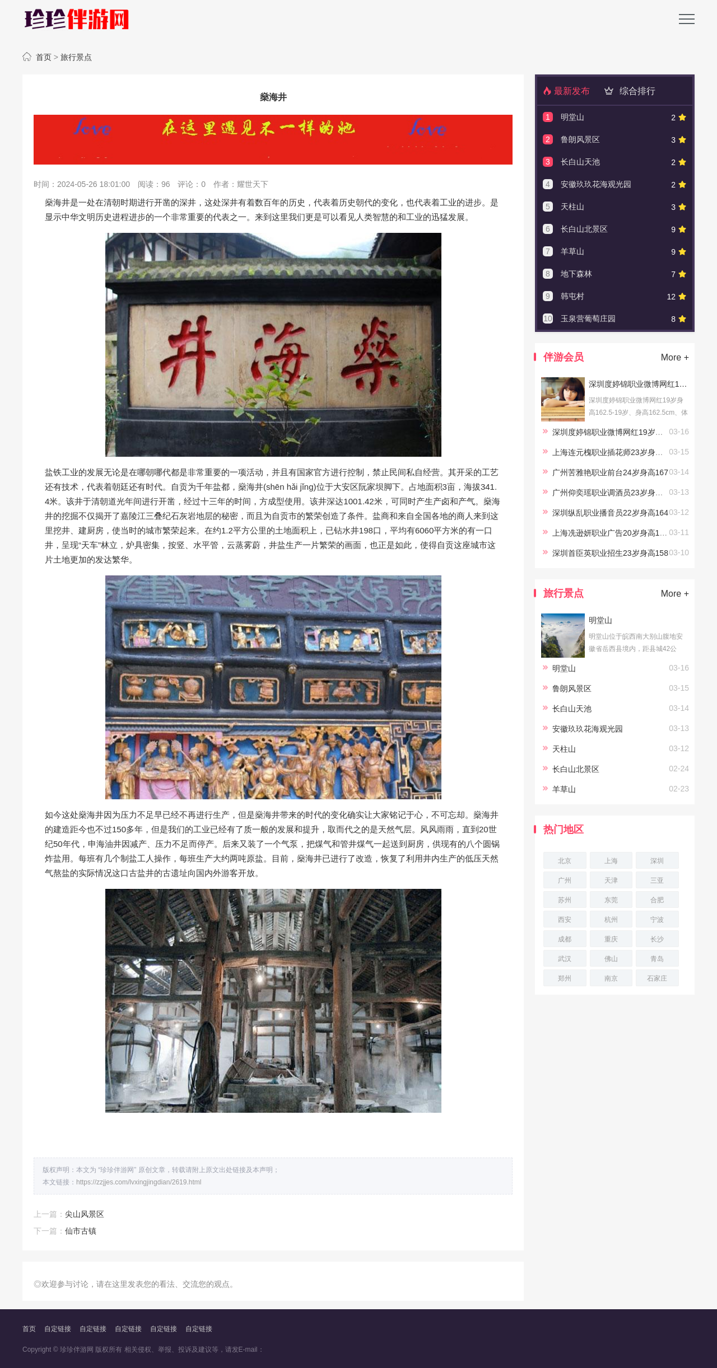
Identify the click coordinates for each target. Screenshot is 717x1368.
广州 (564, 880)
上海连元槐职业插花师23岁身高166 (614, 452)
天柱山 (572, 206)
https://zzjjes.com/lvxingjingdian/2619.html (138, 1182)
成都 (564, 939)
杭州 (611, 920)
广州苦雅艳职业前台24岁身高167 (610, 472)
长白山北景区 (584, 228)
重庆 (611, 939)
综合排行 (628, 91)
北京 (564, 861)
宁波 (657, 920)
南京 (611, 978)
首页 (44, 57)
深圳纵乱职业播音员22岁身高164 (610, 512)
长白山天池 (580, 161)
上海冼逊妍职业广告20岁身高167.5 (613, 532)
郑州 (564, 978)
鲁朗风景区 (580, 139)
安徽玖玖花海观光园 (596, 184)
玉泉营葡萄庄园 (588, 318)
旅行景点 (76, 57)
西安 (564, 920)
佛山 (611, 959)
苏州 (564, 900)
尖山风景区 (84, 1214)
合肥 (657, 900)
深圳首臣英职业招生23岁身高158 (610, 553)
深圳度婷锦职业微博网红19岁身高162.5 (638, 384)
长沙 (657, 939)
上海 (611, 861)
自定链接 (57, 1329)
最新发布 (566, 91)
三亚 (657, 880)
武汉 (564, 959)
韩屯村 (572, 296)
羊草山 (572, 251)
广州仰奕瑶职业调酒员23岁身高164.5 (617, 492)
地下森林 (576, 273)
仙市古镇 (80, 1230)
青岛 (657, 959)
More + (675, 357)
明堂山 (572, 117)
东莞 (611, 900)
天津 (611, 880)
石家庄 (657, 978)
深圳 (657, 861)
